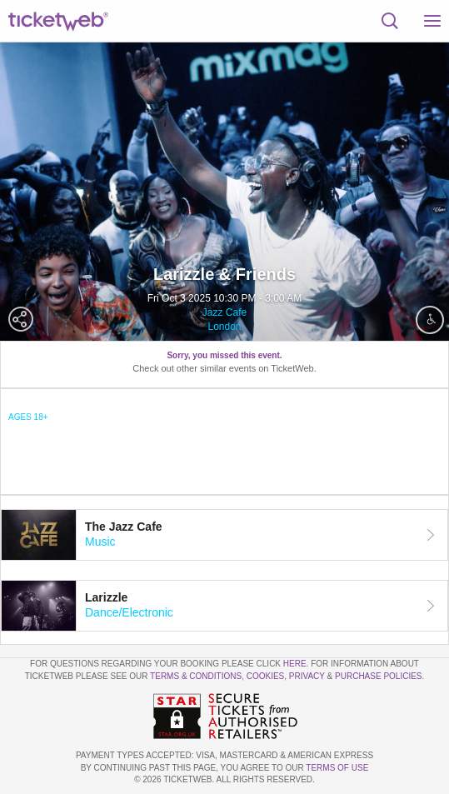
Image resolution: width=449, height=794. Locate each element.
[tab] (224, 535)
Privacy (307, 676)
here (295, 663)
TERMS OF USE (337, 767)
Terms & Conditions (196, 676)
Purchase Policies (378, 676)
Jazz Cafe (224, 312)
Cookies (266, 676)
